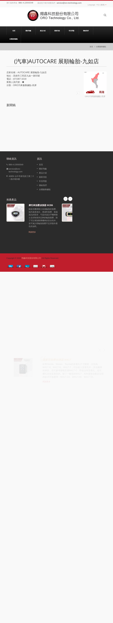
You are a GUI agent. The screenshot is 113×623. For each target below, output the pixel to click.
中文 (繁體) (100, 5)
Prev (65, 199)
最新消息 (57, 30)
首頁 (14, 30)
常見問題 (71, 30)
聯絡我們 (86, 30)
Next (70, 199)
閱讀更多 (32, 232)
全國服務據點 (14, 39)
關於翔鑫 (28, 30)
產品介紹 (43, 30)
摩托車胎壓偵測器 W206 (41, 205)
